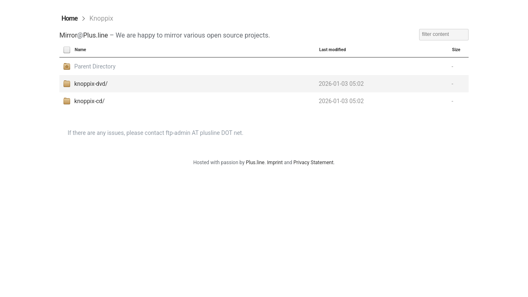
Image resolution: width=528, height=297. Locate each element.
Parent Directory (95, 66)
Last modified (332, 49)
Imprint (275, 162)
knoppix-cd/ (89, 101)
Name (80, 49)
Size (456, 49)
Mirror (68, 35)
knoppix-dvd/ (91, 83)
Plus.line (95, 35)
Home (69, 18)
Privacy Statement (313, 162)
